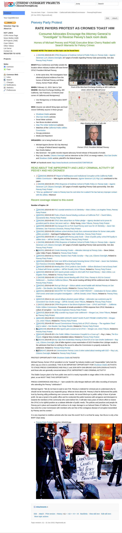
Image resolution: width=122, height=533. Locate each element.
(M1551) (36, 237)
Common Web (47, 12)
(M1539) (36, 253)
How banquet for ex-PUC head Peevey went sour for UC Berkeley (74, 215)
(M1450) (36, 304)
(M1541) (36, 275)
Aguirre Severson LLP (75, 173)
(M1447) (38, 332)
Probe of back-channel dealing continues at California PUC (71, 204)
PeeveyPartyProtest (89, 12)
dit (30, 492)
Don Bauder (35, 272)
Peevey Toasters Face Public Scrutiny (63, 242)
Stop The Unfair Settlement (41, 120)
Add (11, 38)
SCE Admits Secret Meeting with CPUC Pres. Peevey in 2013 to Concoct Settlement (81, 264)
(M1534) (38, 170)
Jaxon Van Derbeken (110, 215)
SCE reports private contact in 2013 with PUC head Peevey (72, 258)
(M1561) (36, 204)
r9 (68, 492)
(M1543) (36, 242)
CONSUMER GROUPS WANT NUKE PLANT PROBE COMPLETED (75, 299)
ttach (36, 492)
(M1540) (36, 258)
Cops (38, 12)
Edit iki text (101, 492)
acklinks (78, 492)
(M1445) (36, 315)
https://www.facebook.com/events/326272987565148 (67, 157)
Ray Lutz (88, 173)
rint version (45, 492)
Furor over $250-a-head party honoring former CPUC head (71, 248)
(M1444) (36, 321)
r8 (72, 492)
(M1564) (36, 210)
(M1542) (36, 269)
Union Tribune (70, 212)
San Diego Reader (48, 272)
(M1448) (38, 310)
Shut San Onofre (37, 111)
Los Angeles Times (98, 199)
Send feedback (40, 516)
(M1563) (36, 226)
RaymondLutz (112, 12)
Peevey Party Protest (41, 20)
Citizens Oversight (42, 55)
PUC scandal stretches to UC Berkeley (64, 199)
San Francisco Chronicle (40, 218)
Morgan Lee (88, 294)
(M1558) (36, 52)
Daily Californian (67, 223)
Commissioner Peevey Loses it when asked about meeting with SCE (77, 332)
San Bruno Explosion (49, 291)
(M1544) (36, 248)
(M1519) (36, 280)
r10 (64, 492)
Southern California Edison (41, 267)
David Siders (101, 204)
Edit (107, 15)
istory (54, 492)
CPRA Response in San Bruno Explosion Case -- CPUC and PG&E (75, 286)
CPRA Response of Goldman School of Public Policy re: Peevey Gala (75, 52)
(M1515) (36, 294)
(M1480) (36, 299)
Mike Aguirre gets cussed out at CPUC (66, 310)
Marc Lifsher (85, 199)
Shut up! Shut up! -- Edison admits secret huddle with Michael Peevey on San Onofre (81, 269)
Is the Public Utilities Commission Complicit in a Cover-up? (71, 315)
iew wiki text (89, 492)
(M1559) (36, 215)
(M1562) (36, 220)
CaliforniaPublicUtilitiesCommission (67, 12)
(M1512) (36, 286)
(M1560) (36, 199)
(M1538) (36, 264)
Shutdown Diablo (37, 109)
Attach (114, 15)
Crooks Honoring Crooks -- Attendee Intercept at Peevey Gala (73, 237)
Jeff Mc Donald (42, 229)
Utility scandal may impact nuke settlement (65, 294)
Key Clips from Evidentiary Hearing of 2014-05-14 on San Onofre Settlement (78, 321)
